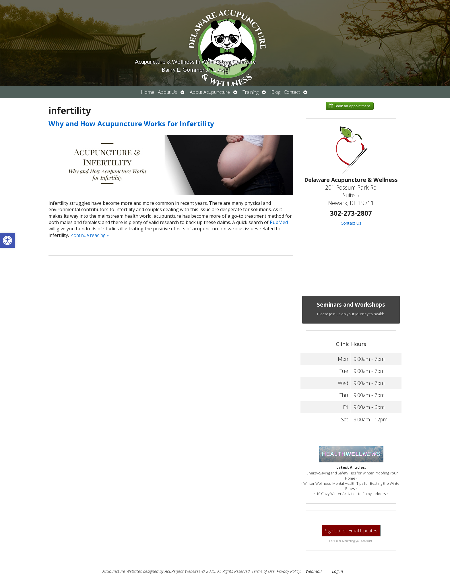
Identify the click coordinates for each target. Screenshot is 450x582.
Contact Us (351, 223)
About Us (167, 92)
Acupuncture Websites (122, 571)
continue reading (90, 235)
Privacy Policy (288, 571)
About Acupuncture (210, 92)
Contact (292, 92)
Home (147, 92)
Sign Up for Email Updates (351, 531)
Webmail (314, 571)
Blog (275, 92)
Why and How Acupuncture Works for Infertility (131, 123)
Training (251, 92)
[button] (7, 240)
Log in (337, 571)
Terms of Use (263, 571)
